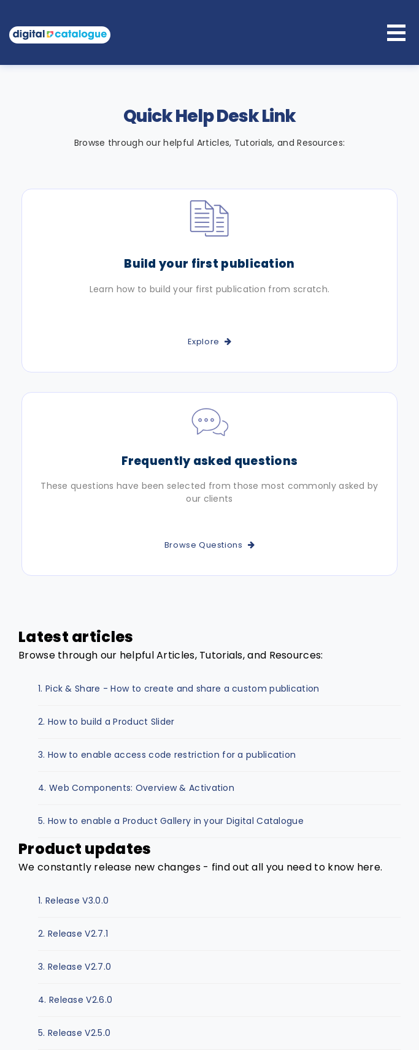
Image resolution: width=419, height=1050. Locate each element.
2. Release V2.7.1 (73, 933)
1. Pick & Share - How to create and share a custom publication (179, 688)
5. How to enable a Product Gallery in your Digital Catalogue (171, 821)
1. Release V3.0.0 (73, 900)
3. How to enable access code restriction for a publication (167, 755)
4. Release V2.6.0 (75, 1000)
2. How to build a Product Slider (106, 722)
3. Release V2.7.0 (74, 967)
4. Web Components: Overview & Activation (136, 788)
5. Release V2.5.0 (74, 1033)
